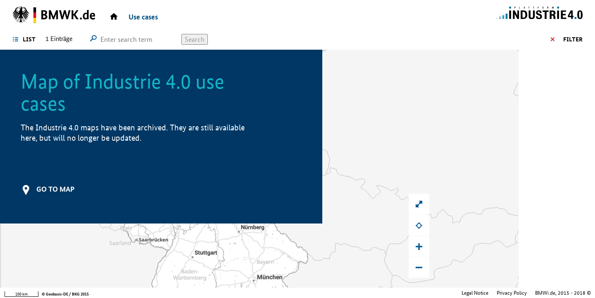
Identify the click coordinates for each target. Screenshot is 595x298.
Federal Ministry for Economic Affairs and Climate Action (529, 293)
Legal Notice (406, 293)
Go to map (55, 189)
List (29, 39)
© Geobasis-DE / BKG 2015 (65, 294)
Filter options (559, 39)
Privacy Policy (443, 293)
